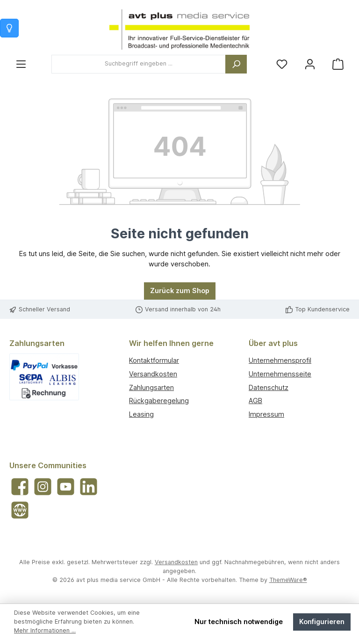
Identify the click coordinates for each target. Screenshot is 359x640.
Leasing (141, 414)
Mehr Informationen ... (45, 630)
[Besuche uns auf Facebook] (19, 486)
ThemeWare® (288, 579)
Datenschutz (268, 387)
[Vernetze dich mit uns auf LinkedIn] (88, 486)
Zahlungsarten (151, 387)
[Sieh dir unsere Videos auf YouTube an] (65, 486)
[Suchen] (236, 64)
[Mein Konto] (310, 64)
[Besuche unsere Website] (19, 510)
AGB (255, 401)
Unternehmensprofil (280, 360)
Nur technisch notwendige (238, 621)
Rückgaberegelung (159, 401)
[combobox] (138, 64)
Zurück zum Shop (179, 290)
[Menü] (21, 64)
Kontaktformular (154, 360)
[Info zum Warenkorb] (9, 28)
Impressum (266, 414)
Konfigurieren (322, 621)
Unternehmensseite (280, 374)
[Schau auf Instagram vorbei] (42, 486)
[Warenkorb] (338, 64)
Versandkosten (153, 374)
